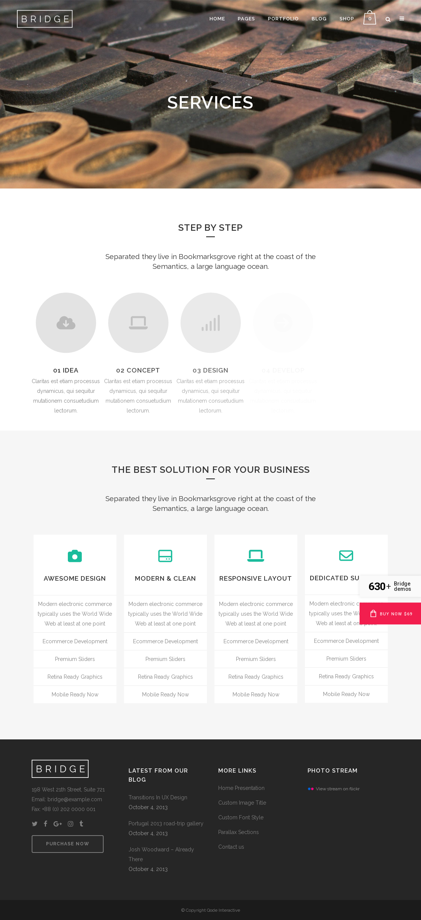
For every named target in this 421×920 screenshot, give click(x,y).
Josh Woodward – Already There (161, 854)
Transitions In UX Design (158, 797)
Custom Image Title (242, 803)
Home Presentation (241, 788)
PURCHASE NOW (67, 843)
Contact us (231, 847)
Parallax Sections (238, 832)
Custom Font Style (240, 817)
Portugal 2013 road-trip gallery (166, 823)
